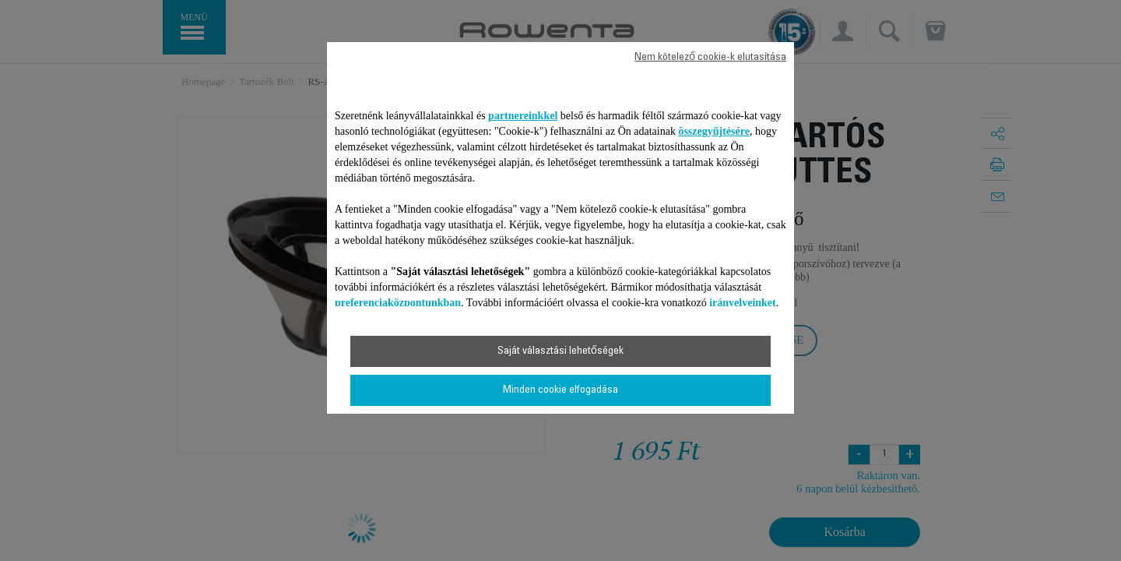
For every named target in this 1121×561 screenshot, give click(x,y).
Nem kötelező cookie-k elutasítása (710, 57)
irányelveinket (742, 303)
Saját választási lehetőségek (560, 351)
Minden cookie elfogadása (560, 390)
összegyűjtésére (714, 131)
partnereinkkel (522, 116)
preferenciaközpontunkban (398, 303)
